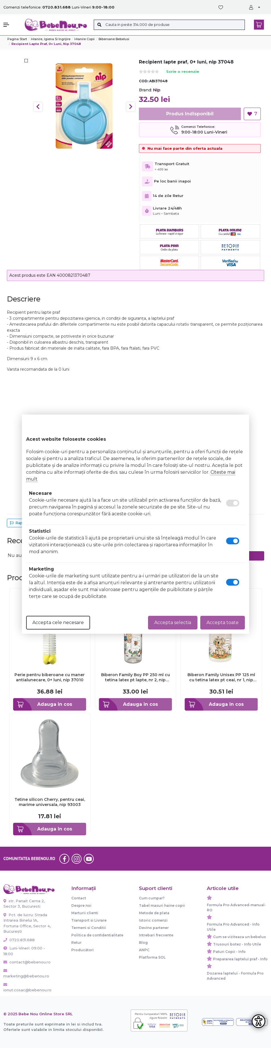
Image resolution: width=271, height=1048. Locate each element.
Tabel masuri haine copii (162, 905)
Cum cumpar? (151, 898)
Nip (156, 90)
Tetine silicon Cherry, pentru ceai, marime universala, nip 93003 (49, 802)
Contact (78, 898)
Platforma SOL (152, 957)
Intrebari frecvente (156, 935)
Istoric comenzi (153, 920)
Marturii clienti (84, 913)
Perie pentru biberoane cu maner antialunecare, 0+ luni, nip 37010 (49, 677)
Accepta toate (223, 622)
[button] (11, 25)
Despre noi (81, 905)
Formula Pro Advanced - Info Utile (233, 927)
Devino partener (154, 928)
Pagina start (17, 39)
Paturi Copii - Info (229, 951)
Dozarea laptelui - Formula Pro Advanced (235, 976)
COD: (143, 81)
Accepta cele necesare (58, 622)
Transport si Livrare (89, 920)
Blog (143, 942)
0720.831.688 (19, 940)
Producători (82, 950)
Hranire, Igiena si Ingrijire (50, 39)
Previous (38, 106)
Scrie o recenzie (182, 72)
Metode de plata (154, 913)
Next (130, 106)
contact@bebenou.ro (27, 962)
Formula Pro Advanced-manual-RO (236, 907)
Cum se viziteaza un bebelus (239, 937)
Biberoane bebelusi (114, 39)
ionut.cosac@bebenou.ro (27, 987)
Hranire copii (84, 39)
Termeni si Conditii (88, 928)
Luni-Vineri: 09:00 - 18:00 (24, 951)
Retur (76, 942)
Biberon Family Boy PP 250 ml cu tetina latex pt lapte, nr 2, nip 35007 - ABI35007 (135, 677)
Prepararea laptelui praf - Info (240, 959)
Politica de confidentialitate (97, 935)
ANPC (144, 950)
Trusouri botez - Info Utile (237, 944)
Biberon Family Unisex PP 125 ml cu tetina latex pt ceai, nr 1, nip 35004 (221, 677)
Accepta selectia (172, 622)
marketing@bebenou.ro (26, 974)
